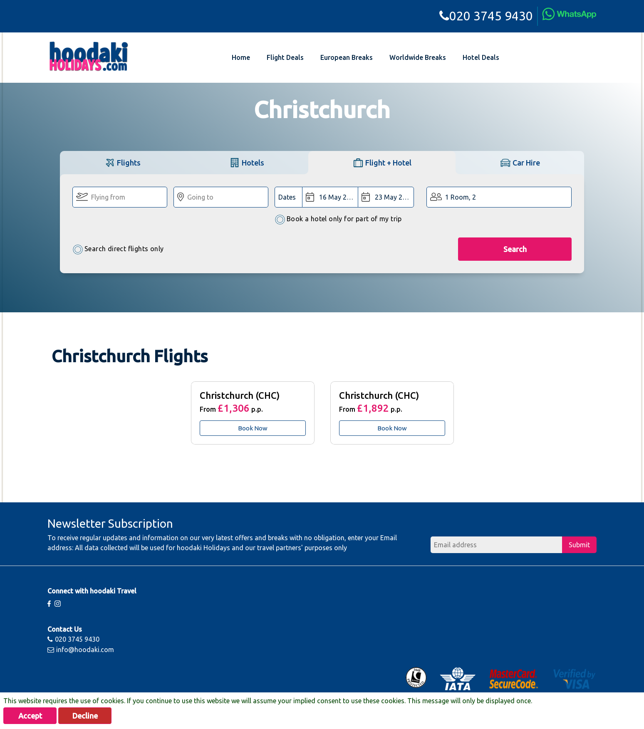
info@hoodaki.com (80, 649)
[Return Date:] (386, 197)
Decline (85, 716)
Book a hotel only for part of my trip (338, 219)
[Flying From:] (119, 197)
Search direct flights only (117, 249)
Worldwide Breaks (417, 57)
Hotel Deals (481, 57)
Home (241, 57)
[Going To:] (220, 197)
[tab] (122, 162)
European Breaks (346, 57)
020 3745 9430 (486, 16)
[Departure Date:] (330, 197)
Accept (30, 716)
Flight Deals (285, 57)
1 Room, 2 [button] (460, 197)
